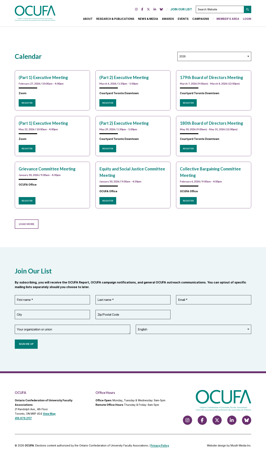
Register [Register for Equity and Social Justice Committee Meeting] (107, 200)
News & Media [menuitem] (148, 18)
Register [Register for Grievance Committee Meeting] (27, 200)
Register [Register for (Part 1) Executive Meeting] (27, 102)
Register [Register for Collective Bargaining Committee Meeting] (188, 200)
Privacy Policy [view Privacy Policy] (159, 445)
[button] (247, 9)
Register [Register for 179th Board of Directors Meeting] (188, 102)
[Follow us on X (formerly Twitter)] (148, 9)
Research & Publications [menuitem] (115, 18)
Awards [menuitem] (168, 18)
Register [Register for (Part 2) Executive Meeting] (107, 102)
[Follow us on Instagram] (136, 9)
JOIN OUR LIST (181, 9)
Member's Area (227, 18)
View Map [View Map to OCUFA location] (49, 413)
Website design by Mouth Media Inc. (229, 445)
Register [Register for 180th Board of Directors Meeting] (188, 148)
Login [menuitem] (247, 18)
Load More (26, 224)
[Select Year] (214, 56)
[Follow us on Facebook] (142, 9)
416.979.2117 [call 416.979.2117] (23, 418)
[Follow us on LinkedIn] (155, 9)
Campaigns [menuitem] (200, 18)
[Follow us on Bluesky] (161, 9)
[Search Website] (223, 9)
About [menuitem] (88, 18)
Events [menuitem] (183, 18)
